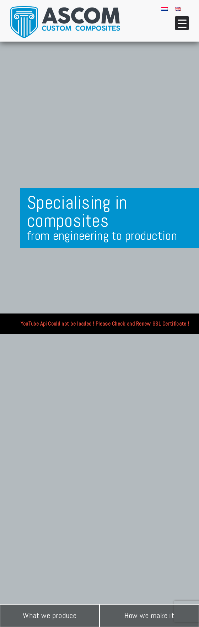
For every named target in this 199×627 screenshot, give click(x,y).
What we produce (50, 615)
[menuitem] (164, 9)
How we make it (149, 615)
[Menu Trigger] (182, 23)
